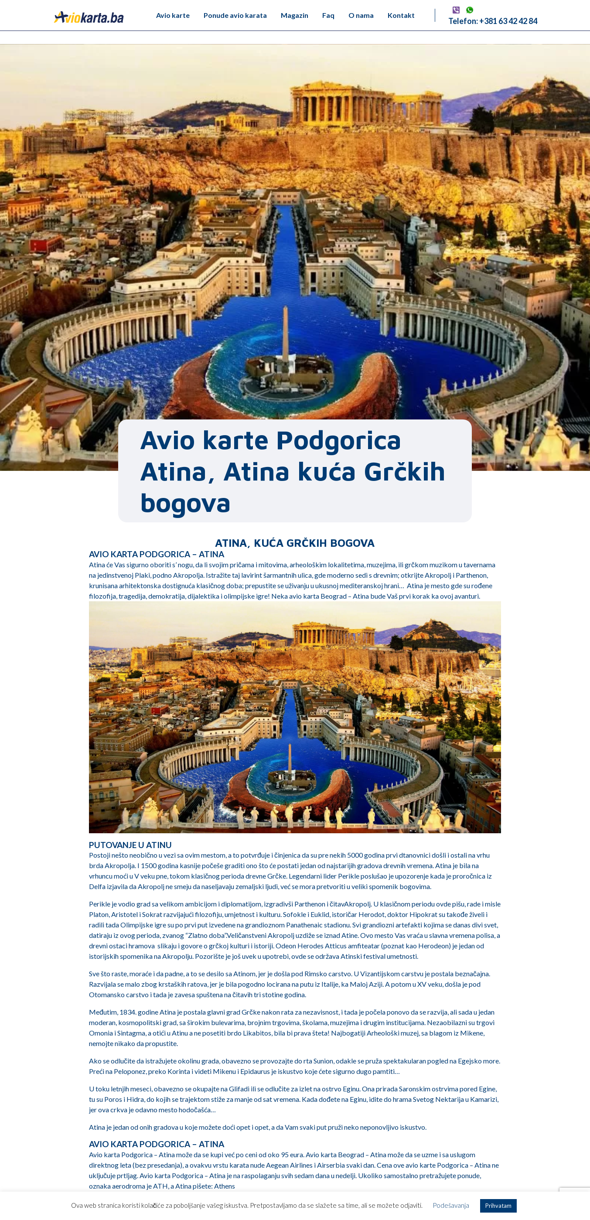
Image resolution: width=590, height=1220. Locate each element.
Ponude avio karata (235, 15)
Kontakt (401, 15)
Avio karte (173, 15)
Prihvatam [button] (498, 1205)
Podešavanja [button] (451, 1205)
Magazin (294, 15)
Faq (328, 15)
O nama (361, 15)
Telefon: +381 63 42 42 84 (492, 21)
